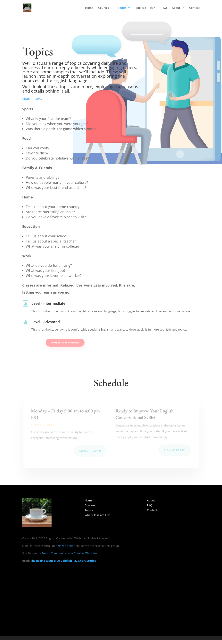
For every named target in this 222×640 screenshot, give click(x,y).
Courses (103, 8)
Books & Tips (144, 8)
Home (89, 8)
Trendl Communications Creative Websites (69, 553)
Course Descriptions (75, 342)
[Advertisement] (111, 595)
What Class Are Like (97, 515)
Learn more (31, 98)
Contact (194, 8)
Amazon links (64, 546)
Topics (122, 8)
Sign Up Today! (90, 451)
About (176, 8)
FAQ (164, 8)
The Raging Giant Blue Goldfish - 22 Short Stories (63, 560)
